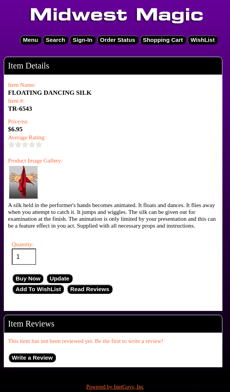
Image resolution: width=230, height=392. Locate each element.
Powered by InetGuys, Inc (115, 387)
